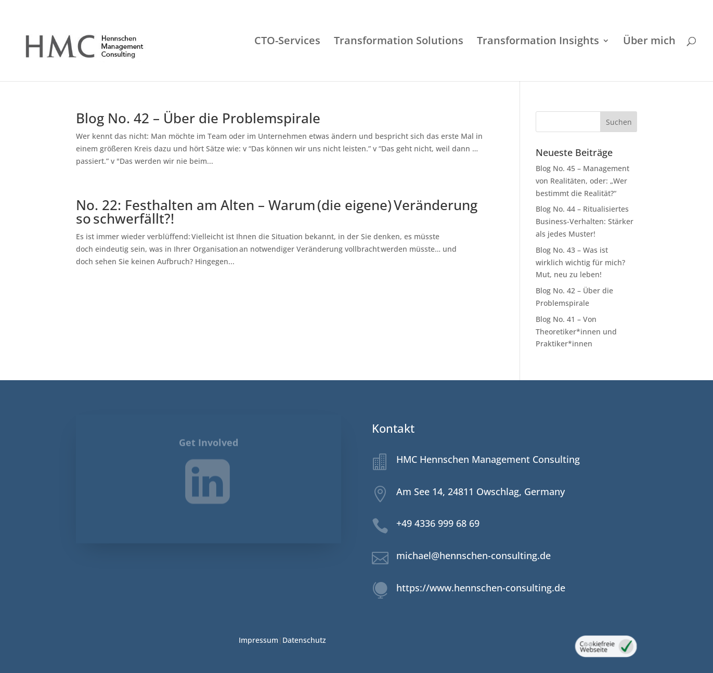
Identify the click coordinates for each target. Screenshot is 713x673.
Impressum (258, 640)
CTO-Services (287, 42)
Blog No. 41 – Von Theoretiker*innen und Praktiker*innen (576, 331)
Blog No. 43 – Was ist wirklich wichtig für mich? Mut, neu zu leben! (580, 262)
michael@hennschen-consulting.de (473, 555)
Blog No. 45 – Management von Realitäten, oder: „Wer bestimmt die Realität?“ (582, 180)
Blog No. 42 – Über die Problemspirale (198, 118)
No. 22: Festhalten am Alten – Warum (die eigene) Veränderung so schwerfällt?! (276, 212)
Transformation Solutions (398, 42)
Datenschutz (304, 640)
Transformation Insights (538, 42)
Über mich (649, 42)
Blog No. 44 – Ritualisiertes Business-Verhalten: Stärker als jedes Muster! (584, 221)
